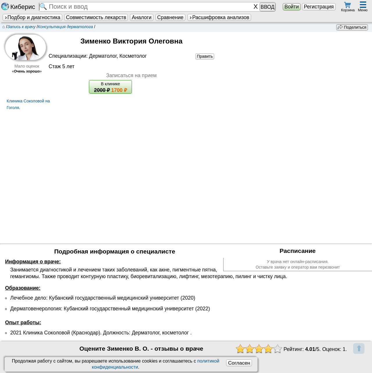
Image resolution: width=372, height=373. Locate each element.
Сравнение (170, 17)
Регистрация (319, 7)
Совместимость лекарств (96, 17)
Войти (292, 7)
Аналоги (142, 17)
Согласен (239, 363)
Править (205, 56)
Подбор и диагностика (32, 17)
